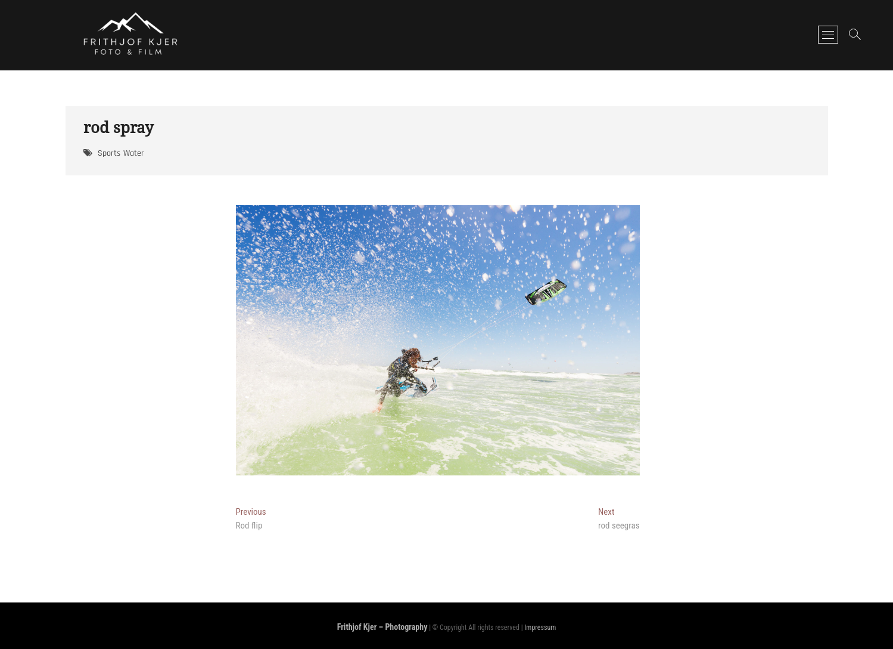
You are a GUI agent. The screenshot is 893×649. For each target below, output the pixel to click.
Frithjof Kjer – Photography (382, 627)
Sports (109, 153)
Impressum (540, 627)
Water (133, 153)
